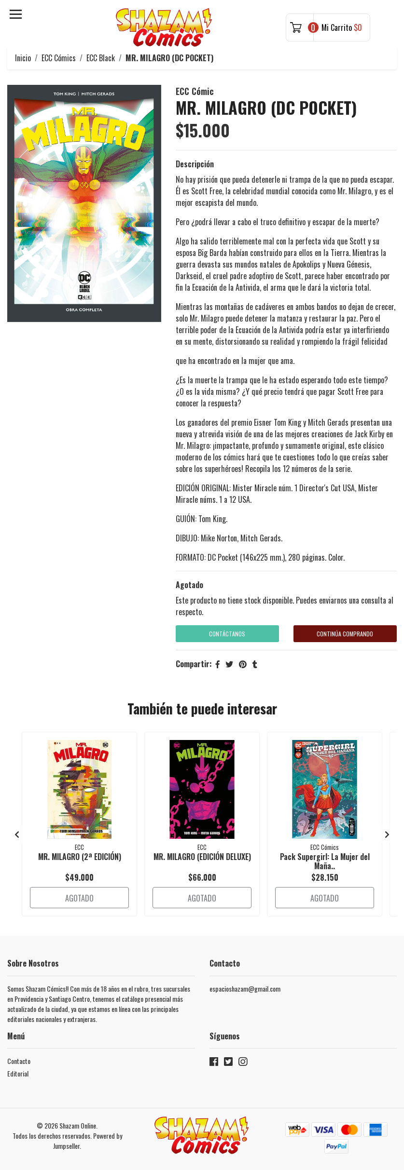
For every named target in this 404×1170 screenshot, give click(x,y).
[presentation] (17, 834)
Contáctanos (227, 634)
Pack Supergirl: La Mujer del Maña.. (325, 861)
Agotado (189, 585)
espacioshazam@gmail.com (244, 988)
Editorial (17, 1073)
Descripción (195, 164)
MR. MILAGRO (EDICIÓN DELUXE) (202, 856)
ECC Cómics (59, 58)
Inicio (23, 58)
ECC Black (100, 58)
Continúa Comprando (345, 634)
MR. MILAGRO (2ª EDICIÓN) (79, 856)
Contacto (18, 1061)
